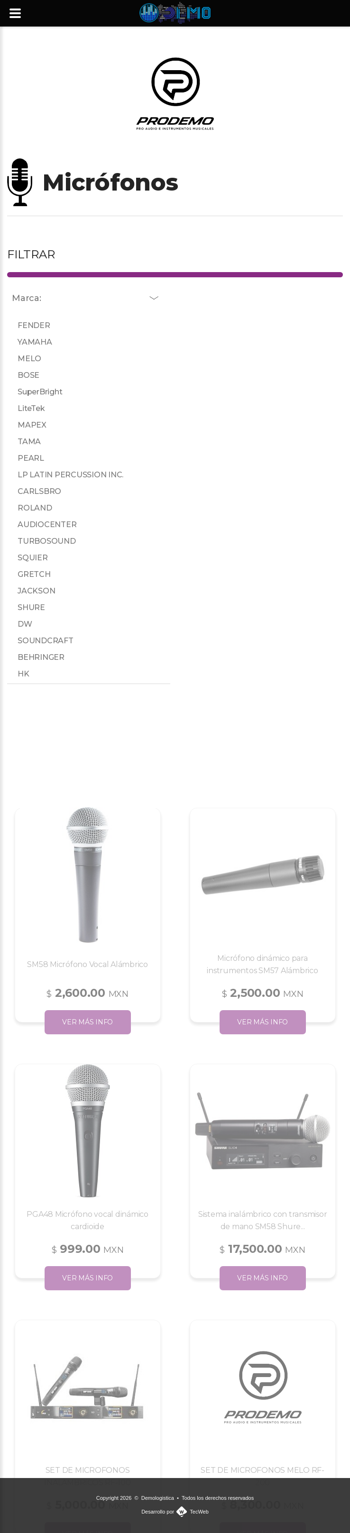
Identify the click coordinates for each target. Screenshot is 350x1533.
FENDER (30, 325)
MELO (26, 358)
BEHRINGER (37, 657)
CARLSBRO (36, 491)
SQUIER (29, 557)
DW (21, 624)
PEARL (27, 458)
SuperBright (36, 391)
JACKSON (33, 590)
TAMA (25, 441)
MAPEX (28, 424)
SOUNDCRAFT (42, 640)
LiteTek (27, 408)
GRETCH (30, 574)
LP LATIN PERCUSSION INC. (67, 474)
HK (20, 673)
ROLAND (31, 507)
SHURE (28, 607)
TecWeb (199, 1512)
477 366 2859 (226, 46)
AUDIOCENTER (43, 524)
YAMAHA (31, 342)
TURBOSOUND (43, 541)
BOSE (25, 375)
